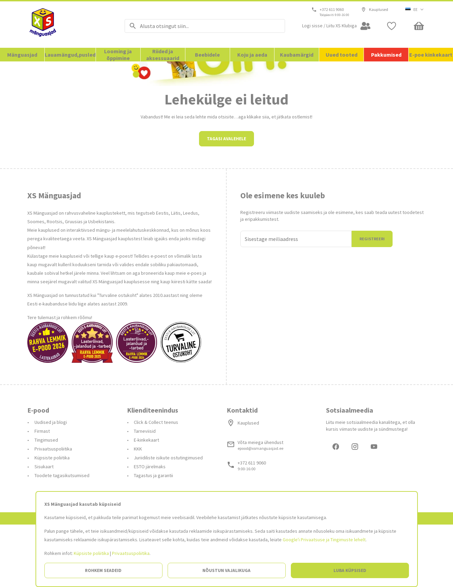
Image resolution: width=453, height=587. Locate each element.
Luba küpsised (350, 570)
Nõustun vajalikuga (226, 570)
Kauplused (374, 9)
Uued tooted (341, 54)
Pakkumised (386, 54)
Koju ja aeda (252, 54)
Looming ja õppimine (118, 54)
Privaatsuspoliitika (131, 553)
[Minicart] (419, 26)
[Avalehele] (67, 24)
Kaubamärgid (296, 54)
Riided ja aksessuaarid (162, 54)
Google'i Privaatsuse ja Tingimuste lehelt (324, 539)
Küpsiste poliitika (91, 553)
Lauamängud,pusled (70, 54)
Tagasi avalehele (226, 200)
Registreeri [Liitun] (372, 300)
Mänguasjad (22, 54)
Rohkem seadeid (103, 570)
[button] (414, 9)
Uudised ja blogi (50, 484)
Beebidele (207, 54)
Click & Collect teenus (156, 484)
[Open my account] (336, 26)
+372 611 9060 (332, 9)
